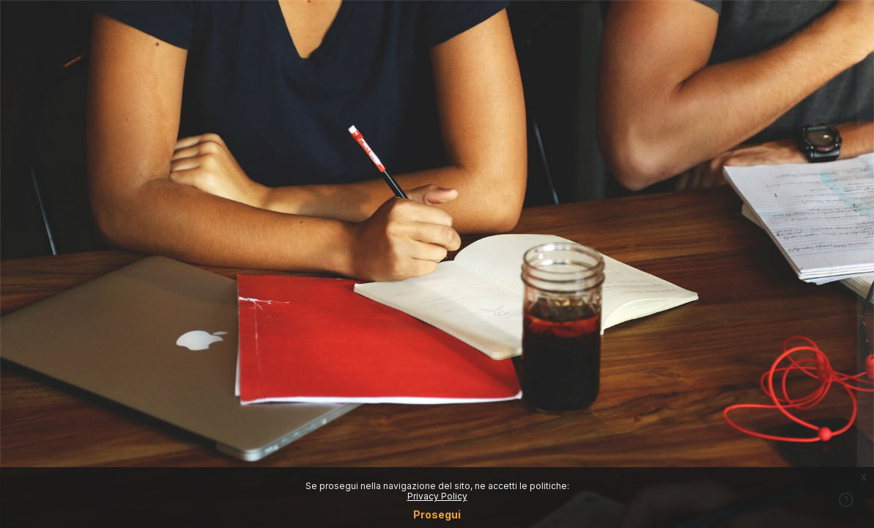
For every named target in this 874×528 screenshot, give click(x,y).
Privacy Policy (437, 496)
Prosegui (437, 514)
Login (720, 370)
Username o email (634, 190)
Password (614, 261)
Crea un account (719, 458)
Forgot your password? (806, 330)
